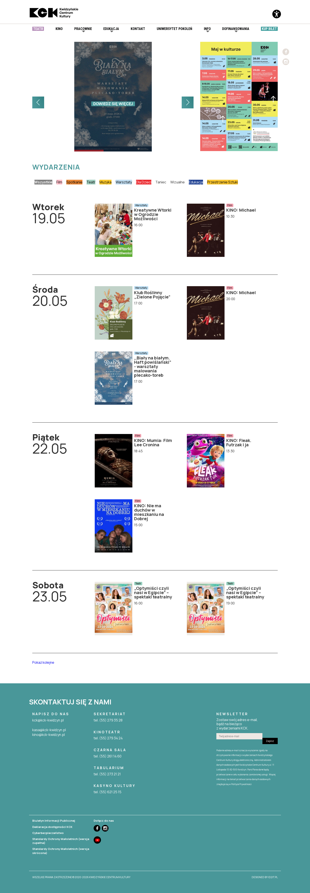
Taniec (160, 182)
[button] (38, 102)
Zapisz (270, 741)
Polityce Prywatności (241, 784)
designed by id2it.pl (265, 877)
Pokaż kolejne (43, 662)
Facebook (285, 51)
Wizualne (177, 182)
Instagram (285, 61)
